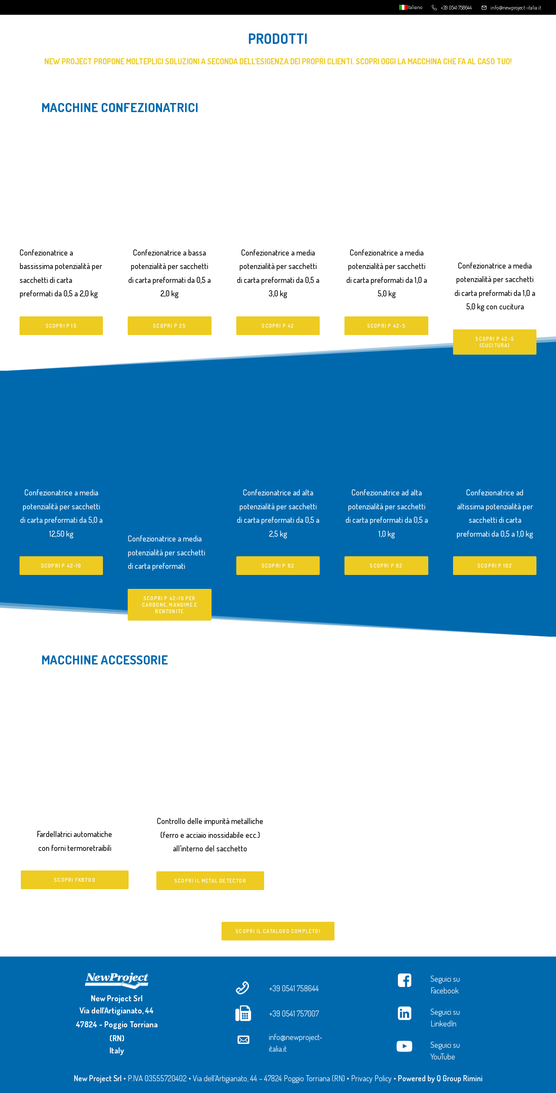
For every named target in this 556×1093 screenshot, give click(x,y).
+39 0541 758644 (456, 7)
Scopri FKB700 (75, 880)
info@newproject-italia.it (515, 7)
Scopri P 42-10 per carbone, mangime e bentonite (170, 605)
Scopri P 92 (386, 565)
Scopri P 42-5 (386, 325)
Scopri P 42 (277, 325)
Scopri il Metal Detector (210, 880)
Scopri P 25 (169, 325)
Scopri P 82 (278, 565)
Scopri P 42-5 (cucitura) (495, 342)
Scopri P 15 (61, 325)
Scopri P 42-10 (61, 565)
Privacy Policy (371, 1078)
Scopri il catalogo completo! (278, 931)
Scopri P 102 (494, 565)
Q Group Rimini (460, 1078)
